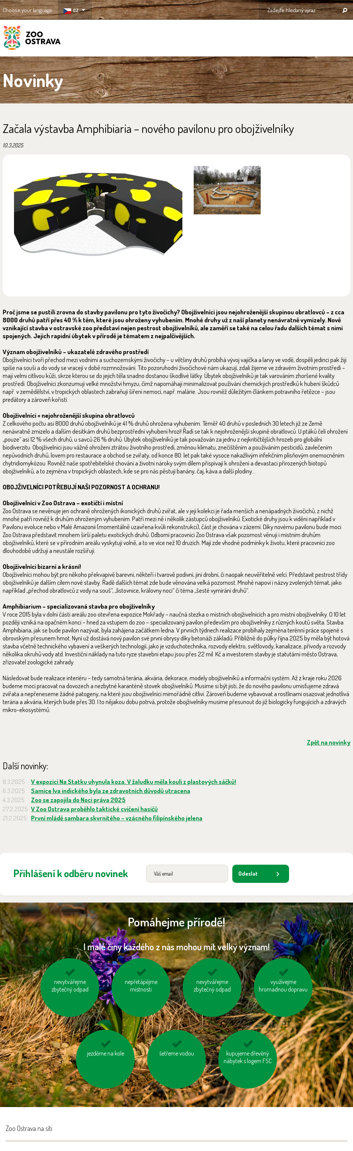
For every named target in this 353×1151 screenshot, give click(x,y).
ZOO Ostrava (32, 39)
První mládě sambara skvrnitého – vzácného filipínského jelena (116, 818)
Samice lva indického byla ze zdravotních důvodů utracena (110, 791)
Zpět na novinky (328, 742)
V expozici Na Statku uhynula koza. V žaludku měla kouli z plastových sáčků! (133, 782)
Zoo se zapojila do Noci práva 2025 (78, 800)
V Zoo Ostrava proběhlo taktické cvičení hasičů (94, 809)
